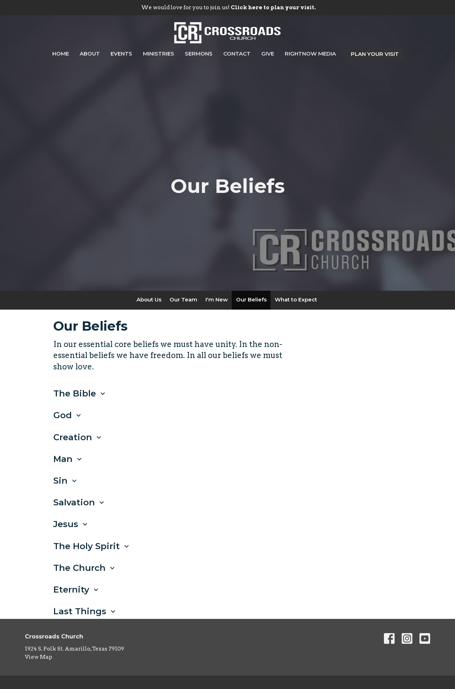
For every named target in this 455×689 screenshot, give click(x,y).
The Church (85, 568)
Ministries (158, 53)
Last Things (85, 611)
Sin (66, 480)
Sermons (199, 53)
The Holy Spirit (92, 546)
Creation (78, 437)
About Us (148, 299)
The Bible (80, 393)
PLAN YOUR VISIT (375, 54)
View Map (38, 657)
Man (68, 459)
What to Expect (296, 299)
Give (267, 53)
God (68, 415)
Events (121, 53)
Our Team (183, 299)
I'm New (216, 299)
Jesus (71, 524)
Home (60, 53)
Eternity (76, 589)
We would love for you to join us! (228, 7)
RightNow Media (310, 53)
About (90, 53)
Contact (237, 53)
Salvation (79, 502)
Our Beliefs (251, 299)
